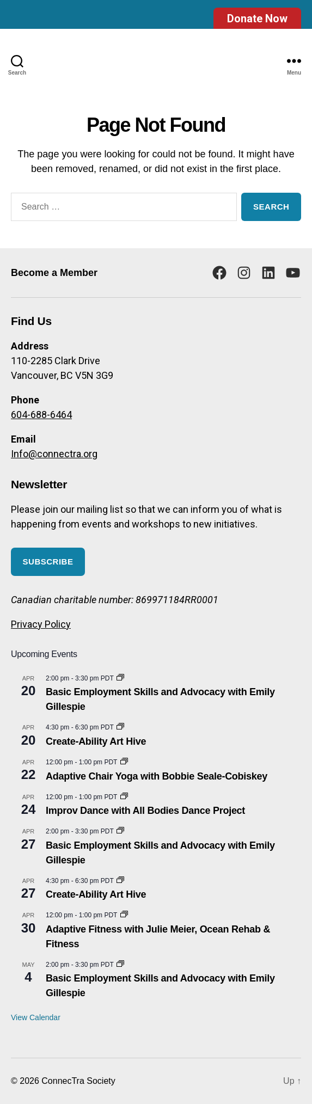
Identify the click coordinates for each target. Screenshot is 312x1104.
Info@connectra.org (54, 453)
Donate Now (257, 18)
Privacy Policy (41, 624)
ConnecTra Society (78, 1080)
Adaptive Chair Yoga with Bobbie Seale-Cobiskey (156, 776)
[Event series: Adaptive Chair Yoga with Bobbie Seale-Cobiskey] (124, 762)
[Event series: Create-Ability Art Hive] (120, 727)
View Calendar (35, 1017)
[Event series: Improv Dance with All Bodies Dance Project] (124, 797)
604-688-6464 (41, 414)
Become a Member (54, 272)
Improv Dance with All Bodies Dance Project (145, 810)
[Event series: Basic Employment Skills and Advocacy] (120, 678)
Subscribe (48, 561)
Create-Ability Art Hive (96, 741)
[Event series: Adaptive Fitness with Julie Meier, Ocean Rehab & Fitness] (124, 915)
